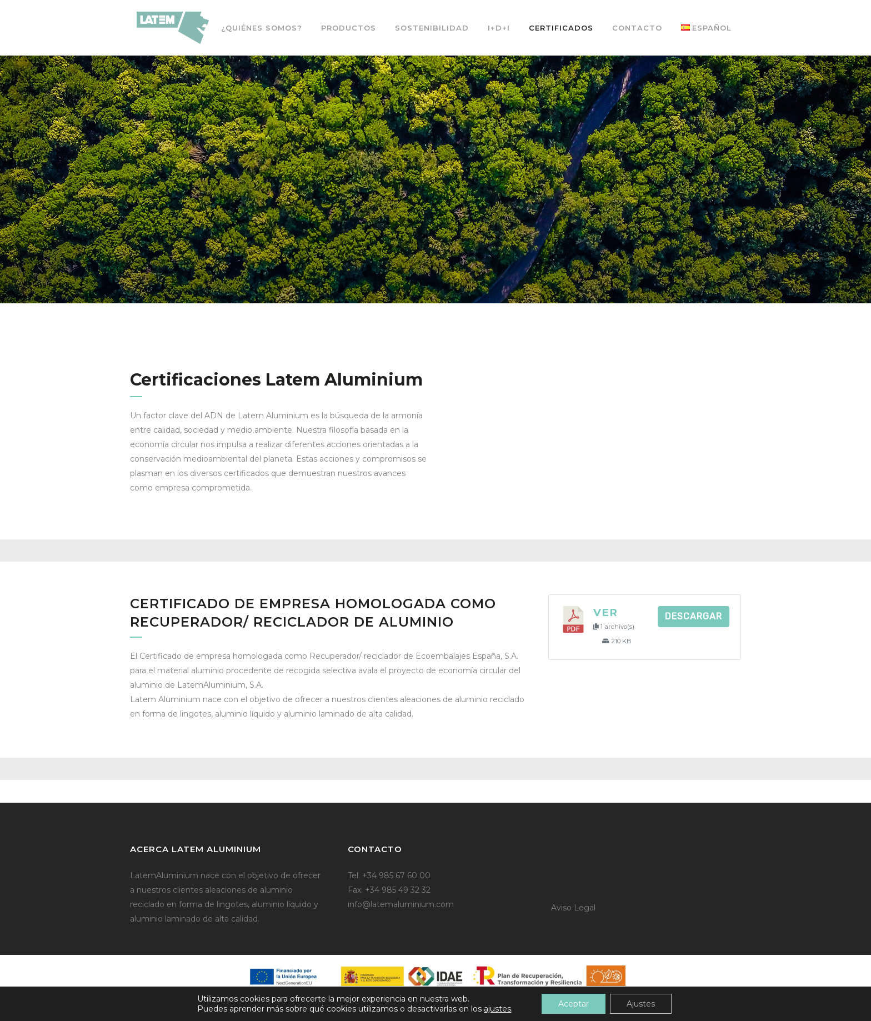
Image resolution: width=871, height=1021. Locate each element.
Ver (605, 612)
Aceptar (573, 1004)
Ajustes (641, 1004)
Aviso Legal (573, 908)
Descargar (693, 616)
